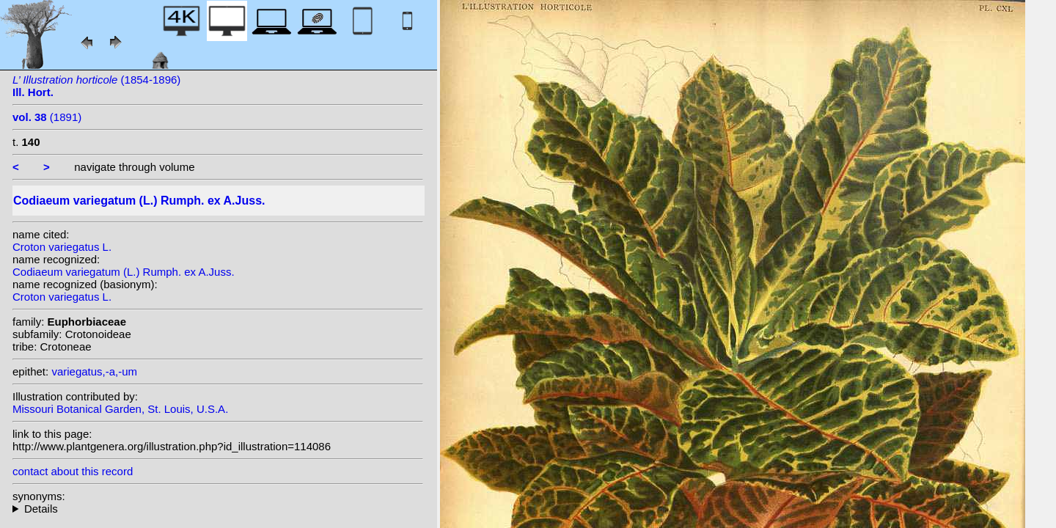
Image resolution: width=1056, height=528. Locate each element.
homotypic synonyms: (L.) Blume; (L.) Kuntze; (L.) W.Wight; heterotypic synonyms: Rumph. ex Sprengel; (217, 508)
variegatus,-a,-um (94, 371)
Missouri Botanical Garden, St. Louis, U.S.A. (120, 409)
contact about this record (72, 471)
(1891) (46, 117)
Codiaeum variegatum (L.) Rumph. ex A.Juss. (123, 271)
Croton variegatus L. (61, 247)
